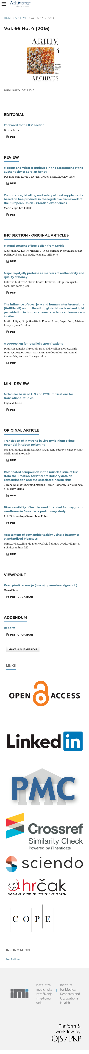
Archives (21, 17)
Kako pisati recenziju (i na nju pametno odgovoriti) (40, 585)
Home (8, 17)
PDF (12, 136)
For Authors (13, 959)
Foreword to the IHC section (24, 125)
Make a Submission (22, 649)
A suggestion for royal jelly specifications (33, 343)
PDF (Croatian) (21, 596)
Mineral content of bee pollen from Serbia (34, 245)
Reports (9, 628)
